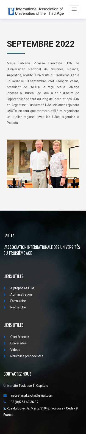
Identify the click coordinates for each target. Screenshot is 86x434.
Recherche (14, 307)
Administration (17, 294)
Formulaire (14, 301)
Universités (14, 343)
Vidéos (11, 350)
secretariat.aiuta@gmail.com (28, 395)
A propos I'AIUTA (18, 288)
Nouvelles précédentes (23, 356)
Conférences (16, 337)
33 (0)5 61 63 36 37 (20, 402)
